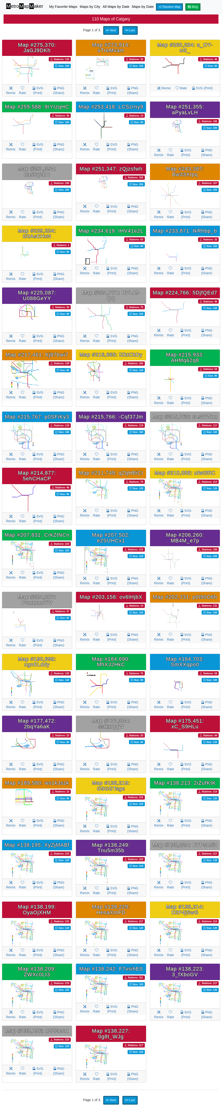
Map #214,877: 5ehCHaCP (37, 476)
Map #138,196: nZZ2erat (36, 1031)
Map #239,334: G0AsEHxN (37, 233)
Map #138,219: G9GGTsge (111, 786)
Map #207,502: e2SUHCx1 (111, 538)
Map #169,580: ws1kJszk (37, 783)
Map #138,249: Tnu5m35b (111, 848)
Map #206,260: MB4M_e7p (185, 538)
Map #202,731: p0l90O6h (185, 597)
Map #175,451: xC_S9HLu (185, 723)
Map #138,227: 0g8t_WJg (111, 1034)
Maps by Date (143, 6)
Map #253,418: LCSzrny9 (111, 107)
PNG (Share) (58, 90)
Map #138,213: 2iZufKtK (185, 783)
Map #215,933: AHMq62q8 (185, 357)
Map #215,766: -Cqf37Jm (111, 417)
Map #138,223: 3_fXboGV (185, 971)
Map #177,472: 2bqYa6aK (37, 723)
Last (130, 30)
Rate (22, 90)
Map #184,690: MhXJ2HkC (111, 662)
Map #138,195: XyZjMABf (37, 845)
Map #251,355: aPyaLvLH (185, 109)
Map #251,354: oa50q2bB (37, 171)
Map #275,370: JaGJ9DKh (37, 48)
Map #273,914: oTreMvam (111, 48)
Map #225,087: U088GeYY (37, 295)
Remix (11, 90)
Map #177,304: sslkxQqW (111, 723)
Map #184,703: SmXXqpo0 (185, 662)
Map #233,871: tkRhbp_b (185, 231)
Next (111, 30)
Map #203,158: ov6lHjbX (111, 597)
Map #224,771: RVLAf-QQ (111, 295)
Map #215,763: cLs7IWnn (185, 417)
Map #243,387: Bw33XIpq (185, 171)
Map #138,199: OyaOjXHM (37, 909)
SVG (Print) (37, 90)
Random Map (169, 7)
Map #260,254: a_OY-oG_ (185, 48)
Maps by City (90, 6)
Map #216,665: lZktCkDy (111, 355)
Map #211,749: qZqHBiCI (111, 473)
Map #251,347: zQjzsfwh (111, 169)
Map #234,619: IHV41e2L (111, 231)
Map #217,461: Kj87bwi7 (36, 355)
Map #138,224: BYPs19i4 (185, 845)
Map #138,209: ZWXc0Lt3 (37, 971)
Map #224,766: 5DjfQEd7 (185, 293)
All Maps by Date (116, 6)
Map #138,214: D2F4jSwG (185, 909)
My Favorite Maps (63, 6)
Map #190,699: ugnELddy (37, 662)
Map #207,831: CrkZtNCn (37, 535)
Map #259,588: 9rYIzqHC (37, 107)
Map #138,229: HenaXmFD (111, 909)
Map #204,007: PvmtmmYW (37, 600)
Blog (193, 7)
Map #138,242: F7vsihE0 (111, 969)
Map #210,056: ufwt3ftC (185, 473)
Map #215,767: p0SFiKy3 (37, 417)
